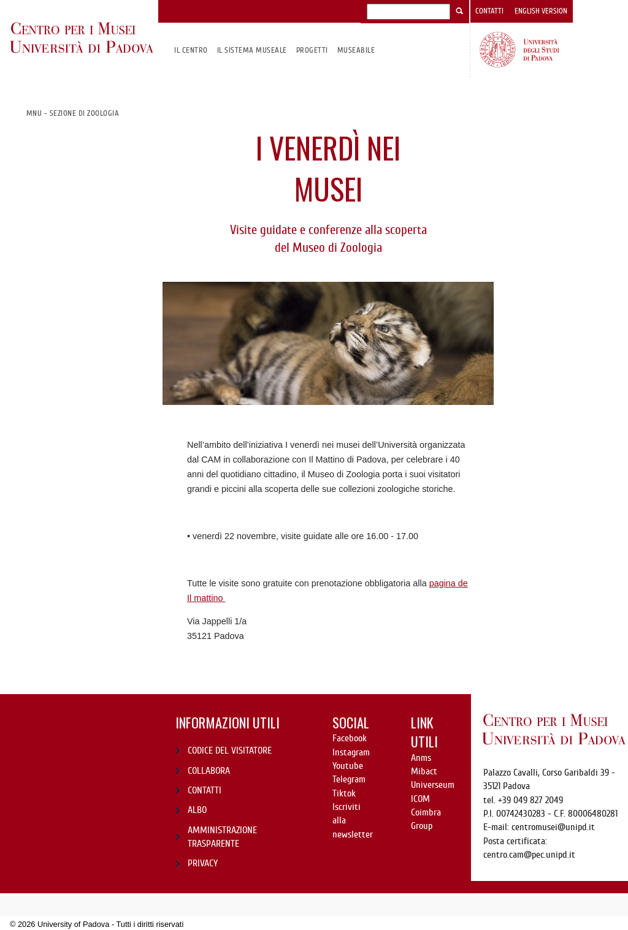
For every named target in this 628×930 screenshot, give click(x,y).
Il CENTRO (190, 50)
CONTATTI (204, 790)
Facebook (349, 738)
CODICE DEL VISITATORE (230, 750)
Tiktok (344, 793)
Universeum (432, 784)
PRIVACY (203, 863)
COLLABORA (209, 770)
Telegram (349, 779)
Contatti (489, 11)
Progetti (312, 50)
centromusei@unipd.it (553, 827)
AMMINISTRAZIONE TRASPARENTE (222, 837)
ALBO (197, 809)
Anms (421, 757)
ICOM (420, 798)
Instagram (351, 752)
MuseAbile (356, 50)
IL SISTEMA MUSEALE (252, 50)
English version (541, 11)
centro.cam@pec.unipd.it (529, 854)
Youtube (347, 765)
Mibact (424, 771)
